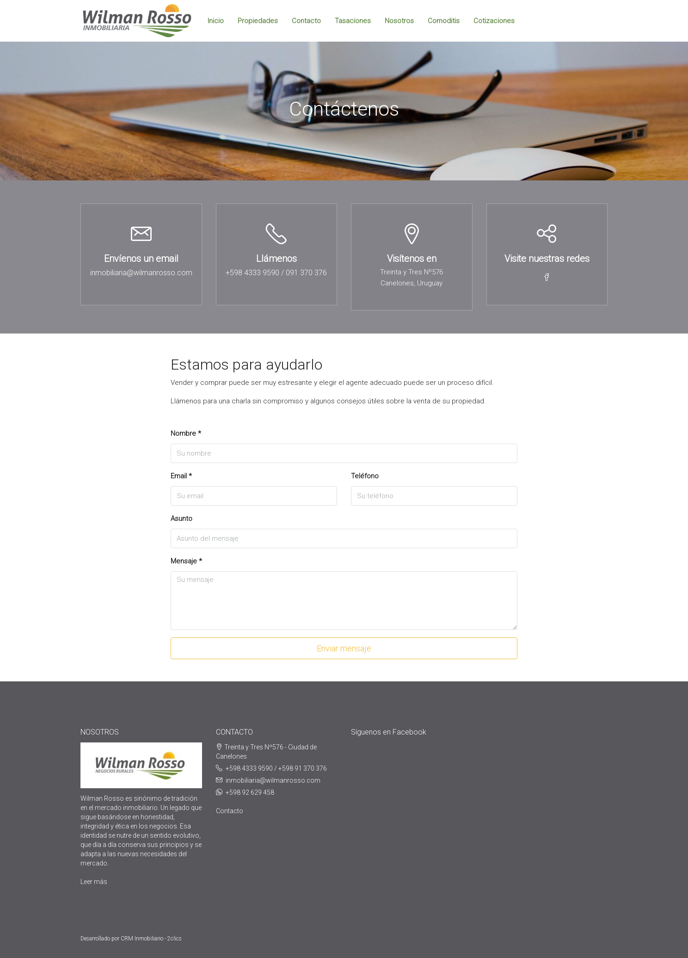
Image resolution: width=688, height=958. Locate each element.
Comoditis (444, 21)
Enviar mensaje (344, 648)
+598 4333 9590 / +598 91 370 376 (276, 768)
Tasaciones (353, 21)
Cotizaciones (494, 21)
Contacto (306, 21)
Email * (181, 476)
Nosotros (399, 21)
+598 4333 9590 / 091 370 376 (276, 272)
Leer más (93, 881)
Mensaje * (186, 561)
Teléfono (365, 476)
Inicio (216, 21)
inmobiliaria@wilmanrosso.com (141, 272)
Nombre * (186, 433)
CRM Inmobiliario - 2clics (151, 938)
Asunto (181, 518)
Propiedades (258, 21)
